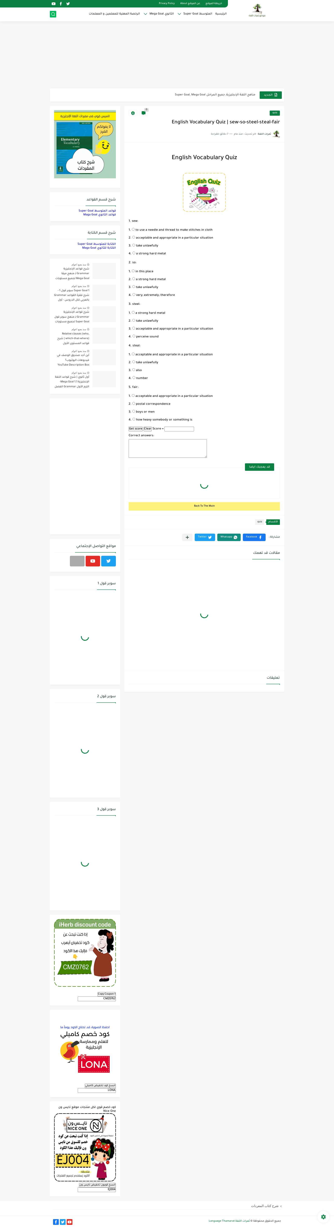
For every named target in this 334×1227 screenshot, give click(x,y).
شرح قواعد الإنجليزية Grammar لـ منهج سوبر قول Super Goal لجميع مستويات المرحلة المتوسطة (71, 318)
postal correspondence (151, 404)
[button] (254, 537)
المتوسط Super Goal (197, 14)
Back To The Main (204, 506)
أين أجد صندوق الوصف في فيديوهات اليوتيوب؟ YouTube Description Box (73, 360)
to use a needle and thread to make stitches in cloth (172, 230)
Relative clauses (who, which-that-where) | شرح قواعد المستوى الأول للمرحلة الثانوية (73, 339)
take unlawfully (145, 246)
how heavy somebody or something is (162, 420)
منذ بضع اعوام (79, 264)
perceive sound (145, 337)
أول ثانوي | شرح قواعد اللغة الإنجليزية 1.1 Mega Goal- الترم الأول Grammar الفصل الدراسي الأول (72, 383)
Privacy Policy (167, 3)
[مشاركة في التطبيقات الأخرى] (187, 537)
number (140, 378)
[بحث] (53, 14)
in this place (142, 272)
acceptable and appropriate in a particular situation (172, 238)
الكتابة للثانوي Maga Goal (99, 248)
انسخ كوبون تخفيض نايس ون (97, 1185)
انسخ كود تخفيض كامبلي (100, 1085)
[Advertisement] (167, 55)
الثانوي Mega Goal (162, 14)
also (137, 370)
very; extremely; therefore (153, 295)
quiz (274, 113)
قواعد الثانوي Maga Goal (99, 214)
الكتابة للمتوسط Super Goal (97, 244)
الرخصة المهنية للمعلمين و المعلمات (114, 14)
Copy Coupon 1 (106, 994)
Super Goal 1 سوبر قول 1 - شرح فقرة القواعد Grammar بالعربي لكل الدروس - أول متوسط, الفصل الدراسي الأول (71, 296)
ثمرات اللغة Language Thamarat (229, 1221)
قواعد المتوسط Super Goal (97, 211)
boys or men (143, 412)
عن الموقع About (190, 3)
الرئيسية (221, 14)
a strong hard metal (149, 254)
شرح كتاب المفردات (265, 1206)
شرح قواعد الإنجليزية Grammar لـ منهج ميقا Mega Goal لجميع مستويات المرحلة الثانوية (72, 274)
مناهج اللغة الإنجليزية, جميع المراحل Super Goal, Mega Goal (215, 94)
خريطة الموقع (214, 3)
